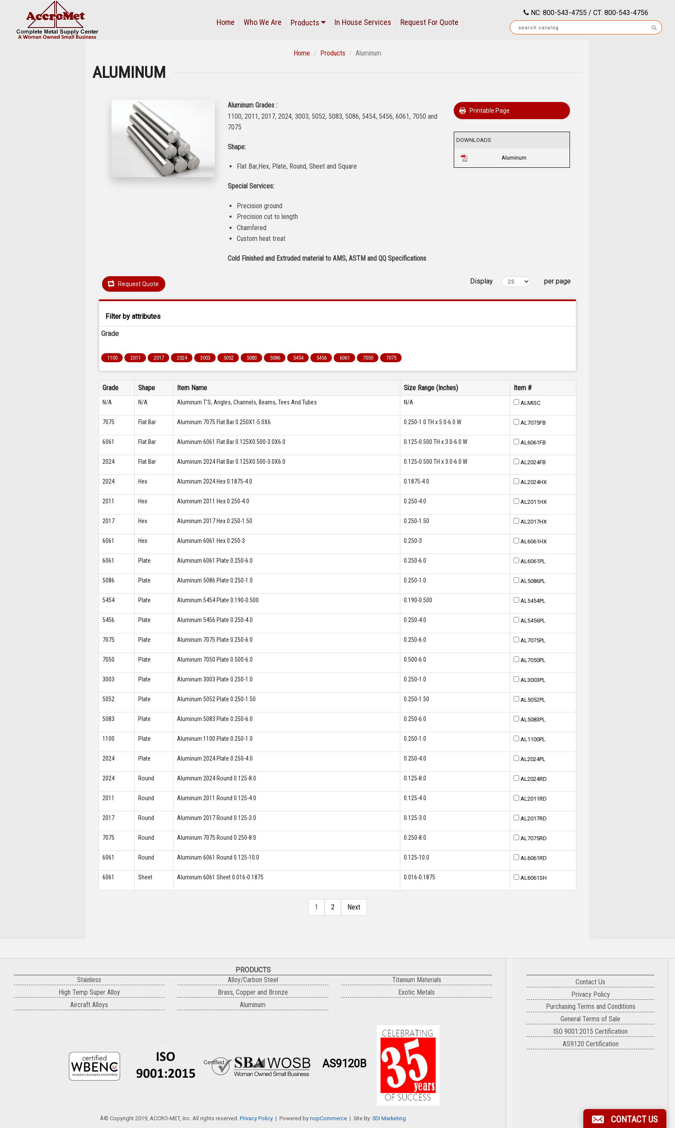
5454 (298, 357)
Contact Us (590, 982)
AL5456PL (532, 620)
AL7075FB (533, 422)
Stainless (89, 980)
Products (308, 22)
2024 (182, 357)
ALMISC (530, 403)
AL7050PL (532, 660)
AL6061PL (532, 561)
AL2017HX (533, 521)
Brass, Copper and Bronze (253, 992)
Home (226, 22)
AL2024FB (533, 462)
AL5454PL (532, 601)
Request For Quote (429, 22)
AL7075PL (532, 640)
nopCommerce (328, 1118)
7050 (368, 357)
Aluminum (514, 157)
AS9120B (344, 1063)
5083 (252, 357)
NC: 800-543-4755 (558, 13)
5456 (321, 357)
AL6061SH (533, 878)
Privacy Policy (256, 1118)
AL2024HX (533, 482)
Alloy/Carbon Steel (253, 980)
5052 (228, 357)
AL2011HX (533, 502)
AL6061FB (533, 442)
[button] (624, 1118)
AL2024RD (533, 779)
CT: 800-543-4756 (620, 13)
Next (353, 907)
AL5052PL (532, 700)
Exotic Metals (416, 992)
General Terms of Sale (590, 1019)
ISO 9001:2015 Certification (590, 1031)
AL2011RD (533, 798)
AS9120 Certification (591, 1044)
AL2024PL (532, 759)
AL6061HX (533, 541)
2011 (135, 357)
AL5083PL (532, 719)
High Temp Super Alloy (89, 992)
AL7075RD (533, 838)
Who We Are (263, 22)
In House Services (362, 22)
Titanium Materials (416, 980)
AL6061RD (533, 858)
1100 (112, 357)
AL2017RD (533, 818)
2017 (159, 357)
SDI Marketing (389, 1118)
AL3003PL (532, 680)
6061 (345, 357)
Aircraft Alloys (89, 1005)
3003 (205, 357)
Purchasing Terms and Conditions (590, 1006)
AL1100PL (532, 739)
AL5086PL (532, 581)
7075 (391, 357)
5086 (275, 357)
